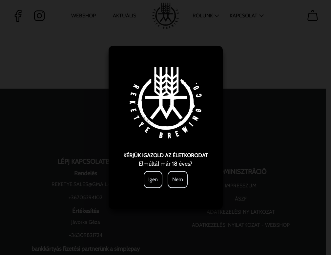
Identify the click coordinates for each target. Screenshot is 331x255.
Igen (153, 179)
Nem (177, 179)
